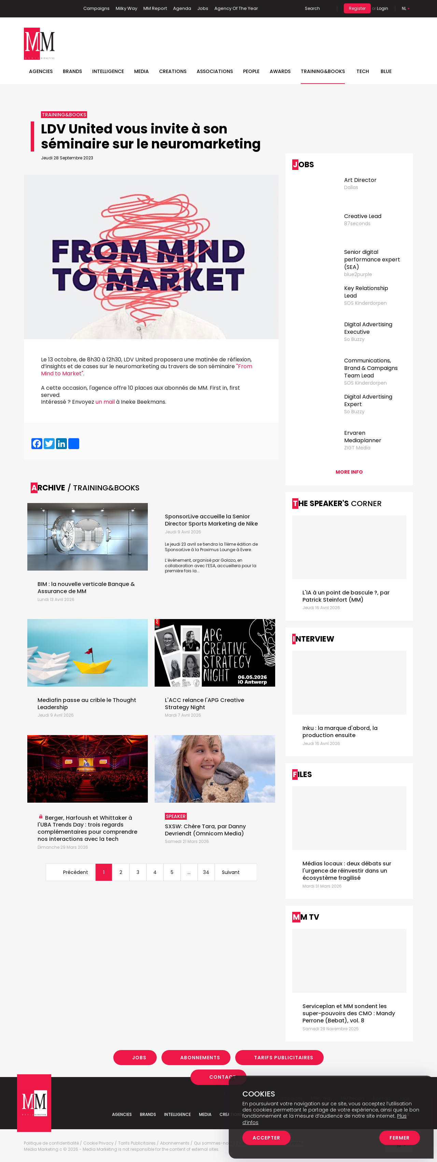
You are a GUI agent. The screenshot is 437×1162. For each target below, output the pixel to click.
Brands (72, 71)
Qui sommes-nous (214, 1143)
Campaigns (96, 8)
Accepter (266, 1137)
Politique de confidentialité (51, 1143)
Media (141, 71)
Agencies (41, 71)
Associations (215, 71)
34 (206, 872)
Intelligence (108, 71)
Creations (172, 71)
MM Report (155, 8)
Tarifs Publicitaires (283, 1057)
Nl (404, 8)
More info (349, 472)
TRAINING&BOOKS (323, 71)
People (251, 71)
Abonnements (200, 1057)
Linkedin (39, 8)
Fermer (400, 1137)
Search (312, 8)
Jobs (202, 8)
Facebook (29, 8)
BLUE (386, 71)
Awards (280, 71)
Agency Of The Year (236, 8)
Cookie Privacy (98, 1143)
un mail (105, 402)
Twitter (49, 8)
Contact (222, 1077)
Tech (362, 71)
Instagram (61, 8)
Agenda (182, 8)
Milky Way (126, 8)
